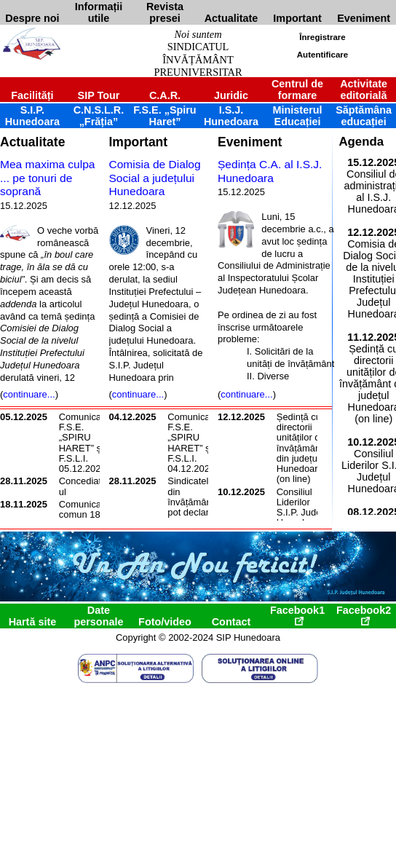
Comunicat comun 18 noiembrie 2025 (81, 520)
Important (138, 142)
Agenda (361, 142)
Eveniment (250, 142)
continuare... (29, 394)
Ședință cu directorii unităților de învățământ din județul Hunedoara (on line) (301, 448)
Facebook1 (297, 614)
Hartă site (33, 622)
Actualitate (32, 142)
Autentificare (322, 54)
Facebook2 (363, 614)
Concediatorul (84, 486)
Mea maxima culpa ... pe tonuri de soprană (47, 177)
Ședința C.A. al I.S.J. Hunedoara (270, 171)
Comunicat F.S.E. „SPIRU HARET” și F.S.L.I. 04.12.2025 (191, 442)
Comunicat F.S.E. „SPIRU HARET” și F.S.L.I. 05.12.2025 (82, 442)
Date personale (98, 616)
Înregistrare (322, 37)
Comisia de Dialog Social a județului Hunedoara (155, 177)
